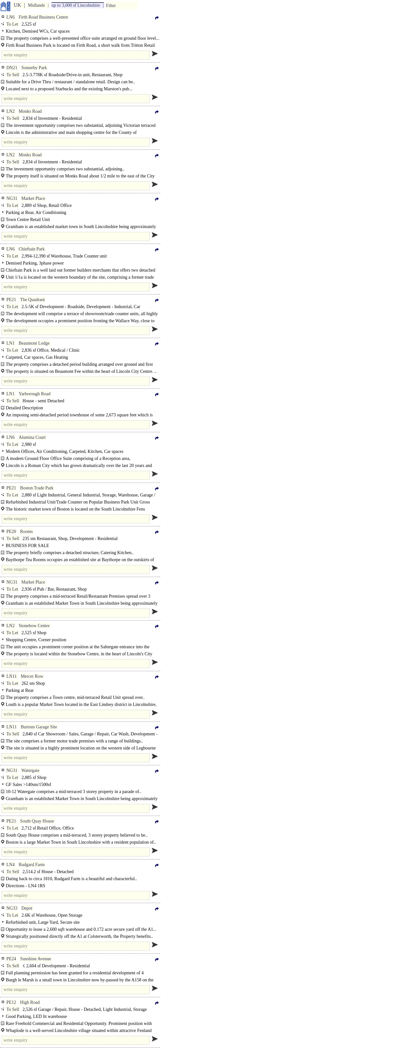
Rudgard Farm (32, 864)
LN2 (10, 111)
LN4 (10, 864)
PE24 (11, 958)
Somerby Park (34, 67)
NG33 (11, 908)
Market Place (33, 198)
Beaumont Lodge (34, 343)
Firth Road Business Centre (43, 17)
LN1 (10, 343)
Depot (26, 908)
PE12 (11, 1002)
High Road (30, 1002)
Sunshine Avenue (35, 958)
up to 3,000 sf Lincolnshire (76, 5)
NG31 (11, 198)
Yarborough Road (34, 393)
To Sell (12, 74)
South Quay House (37, 821)
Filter (111, 5)
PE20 (11, 531)
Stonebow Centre (34, 625)
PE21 (11, 299)
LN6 (10, 17)
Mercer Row (32, 676)
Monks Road (30, 111)
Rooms (26, 531)
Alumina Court (32, 437)
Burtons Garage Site (39, 727)
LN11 (11, 676)
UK (17, 5)
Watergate (30, 770)
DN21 (11, 67)
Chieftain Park (32, 249)
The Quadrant (32, 299)
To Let (12, 24)
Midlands (36, 5)
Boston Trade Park (36, 488)
